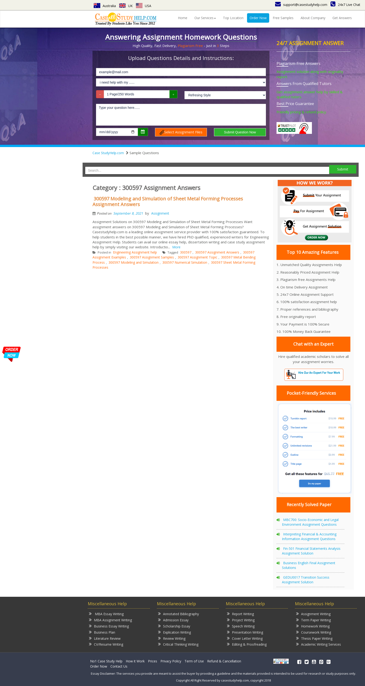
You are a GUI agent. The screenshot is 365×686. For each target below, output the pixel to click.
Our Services (205, 18)
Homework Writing (313, 625)
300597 (185, 252)
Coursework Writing (313, 632)
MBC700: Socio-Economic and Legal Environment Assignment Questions (310, 522)
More (176, 247)
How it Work (135, 661)
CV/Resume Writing (106, 644)
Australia (105, 6)
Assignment (160, 213)
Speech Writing (241, 625)
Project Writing (241, 619)
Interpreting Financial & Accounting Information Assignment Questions (309, 536)
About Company (313, 18)
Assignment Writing (313, 613)
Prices (152, 661)
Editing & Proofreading (247, 644)
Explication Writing (174, 632)
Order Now (258, 18)
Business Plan (102, 632)
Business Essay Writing (109, 625)
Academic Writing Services (318, 644)
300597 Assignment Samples (152, 257)
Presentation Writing (245, 632)
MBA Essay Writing (106, 613)
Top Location (233, 18)
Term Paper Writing (313, 619)
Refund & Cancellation (224, 661)
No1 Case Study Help (106, 661)
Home (182, 18)
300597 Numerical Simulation (184, 262)
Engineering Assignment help (135, 252)
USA (143, 6)
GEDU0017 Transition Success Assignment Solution (305, 579)
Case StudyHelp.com (108, 153)
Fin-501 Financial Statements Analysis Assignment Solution (311, 550)
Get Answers (342, 18)
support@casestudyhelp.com (301, 4)
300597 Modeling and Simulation (134, 262)
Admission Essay (173, 619)
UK (126, 6)
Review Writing (171, 638)
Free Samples (283, 18)
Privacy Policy (170, 661)
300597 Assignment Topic (197, 257)
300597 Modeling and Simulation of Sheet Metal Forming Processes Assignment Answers (167, 201)
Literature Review (105, 638)
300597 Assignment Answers (217, 252)
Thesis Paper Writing (314, 638)
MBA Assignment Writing (110, 619)
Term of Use (194, 661)
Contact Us (118, 666)
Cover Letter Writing (245, 638)
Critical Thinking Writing (178, 644)
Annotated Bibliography (178, 613)
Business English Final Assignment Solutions (308, 565)
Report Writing (240, 613)
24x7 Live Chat (345, 4)
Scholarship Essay (174, 625)
